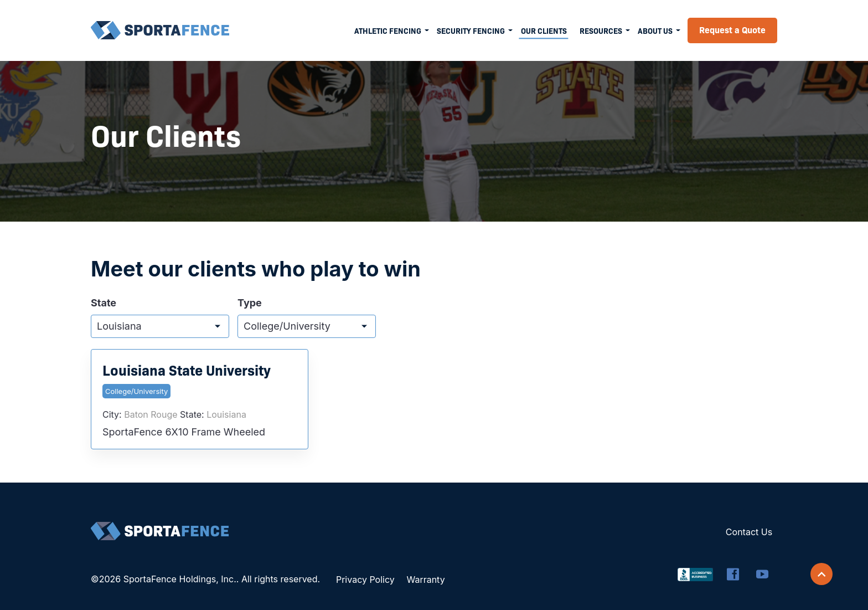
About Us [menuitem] (655, 30)
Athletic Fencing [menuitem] (387, 30)
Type (249, 303)
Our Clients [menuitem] (544, 30)
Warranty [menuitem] (425, 579)
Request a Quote (732, 29)
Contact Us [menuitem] (749, 531)
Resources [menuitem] (601, 30)
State (103, 303)
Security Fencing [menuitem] (471, 30)
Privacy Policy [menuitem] (365, 579)
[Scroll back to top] (821, 574)
